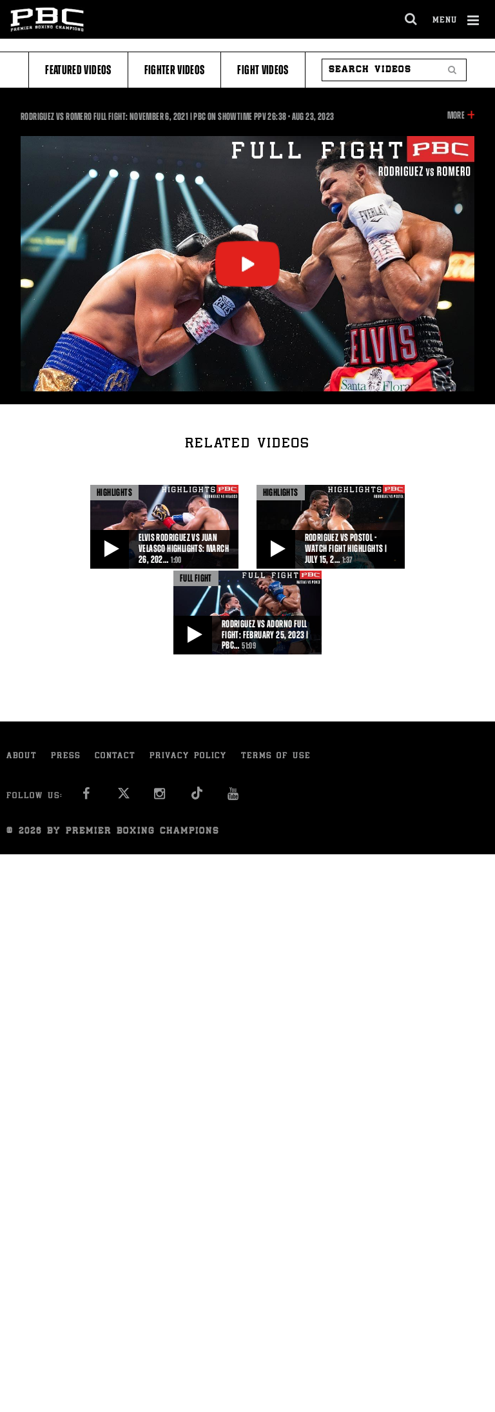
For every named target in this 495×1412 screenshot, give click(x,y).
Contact (115, 756)
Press (66, 756)
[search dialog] (411, 19)
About (21, 756)
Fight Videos (262, 70)
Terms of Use (276, 756)
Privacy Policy (188, 756)
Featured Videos (78, 70)
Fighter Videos (174, 70)
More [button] (456, 115)
